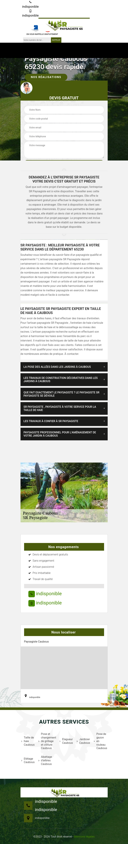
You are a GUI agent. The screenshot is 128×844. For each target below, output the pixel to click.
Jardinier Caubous (83, 741)
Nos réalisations (46, 77)
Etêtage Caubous (27, 760)
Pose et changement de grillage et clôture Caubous (46, 741)
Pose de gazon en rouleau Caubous (100, 741)
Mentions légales (84, 836)
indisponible (30, 4)
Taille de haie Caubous (27, 741)
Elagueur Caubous (66, 741)
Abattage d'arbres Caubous (45, 760)
